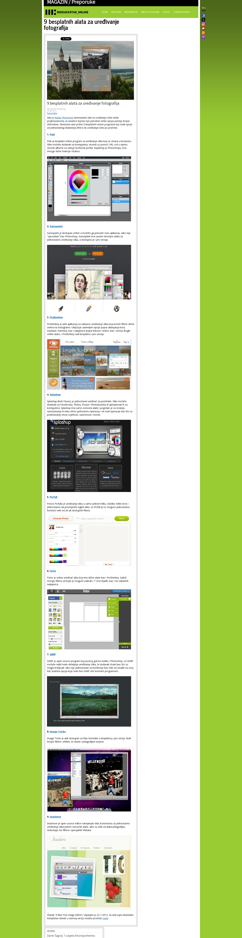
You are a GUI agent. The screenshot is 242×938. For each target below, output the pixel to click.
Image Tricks (58, 731)
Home (105, 11)
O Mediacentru (181, 11)
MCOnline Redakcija (56, 108)
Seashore (55, 816)
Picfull (53, 497)
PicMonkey (56, 317)
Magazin (116, 11)
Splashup (55, 394)
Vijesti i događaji (150, 11)
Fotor (53, 570)
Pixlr (52, 134)
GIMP (53, 654)
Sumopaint (56, 226)
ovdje (105, 918)
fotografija (52, 113)
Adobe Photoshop (64, 117)
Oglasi (166, 11)
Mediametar (131, 11)
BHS (203, 8)
